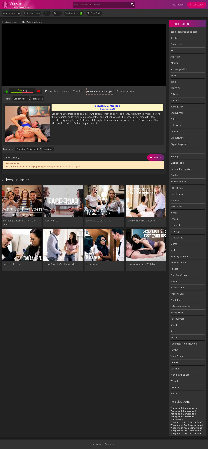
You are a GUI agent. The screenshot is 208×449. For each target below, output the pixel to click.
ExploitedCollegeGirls (181, 168)
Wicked (174, 381)
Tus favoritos (73, 13)
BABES (174, 75)
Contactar (110, 444)
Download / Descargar (99, 91)
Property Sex (177, 293)
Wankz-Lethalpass (180, 374)
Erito (173, 150)
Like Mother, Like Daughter (142, 220)
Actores (97, 444)
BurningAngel (177, 106)
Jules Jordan (176, 206)
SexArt (174, 324)
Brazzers (175, 100)
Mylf (173, 250)
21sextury (175, 62)
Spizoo (174, 331)
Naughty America (179, 256)
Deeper (174, 362)
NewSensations (178, 262)
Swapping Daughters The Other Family (20, 222)
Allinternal (175, 56)
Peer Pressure (94, 264)
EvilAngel (175, 156)
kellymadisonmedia (180, 306)
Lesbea (174, 218)
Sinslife (174, 337)
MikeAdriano (177, 237)
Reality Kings (177, 312)
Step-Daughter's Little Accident (61, 264)
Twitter (57, 13)
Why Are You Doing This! (98, 220)
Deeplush (175, 131)
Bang (173, 81)
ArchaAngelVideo (179, 69)
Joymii (174, 212)
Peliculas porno (32, 13)
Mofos (174, 243)
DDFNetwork (177, 137)
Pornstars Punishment (27, 149)
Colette (174, 119)
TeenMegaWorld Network (184, 343)
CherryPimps (177, 112)
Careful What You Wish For (142, 264)
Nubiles (174, 268)
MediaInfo (78, 91)
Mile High (175, 231)
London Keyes (21, 98)
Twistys (174, 349)
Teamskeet (176, 44)
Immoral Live (177, 200)
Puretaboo (176, 300)
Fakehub (175, 175)
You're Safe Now (12, 264)
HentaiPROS (177, 187)
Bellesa (174, 94)
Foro (47, 13)
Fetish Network (178, 181)
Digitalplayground (179, 144)
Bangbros (175, 87)
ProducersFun (178, 287)
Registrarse (177, 4)
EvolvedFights (177, 162)
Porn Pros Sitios (179, 275)
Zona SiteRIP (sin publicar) (184, 31)
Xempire (175, 368)
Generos (175, 387)
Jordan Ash (37, 98)
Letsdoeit (175, 225)
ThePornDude (94, 13)
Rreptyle (175, 37)
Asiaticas (48, 149)
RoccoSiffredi (177, 318)
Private (174, 281)
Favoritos (51, 91)
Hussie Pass (177, 193)
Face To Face (51, 220)
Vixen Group (177, 356)
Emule (174, 393)
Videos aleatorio (11, 13)
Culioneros (176, 125)
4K (172, 50)
